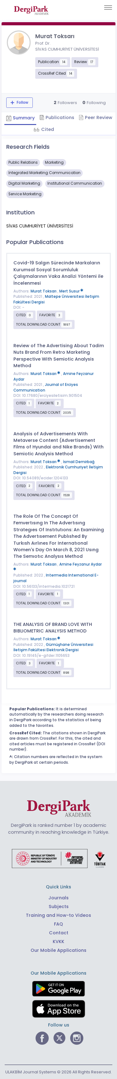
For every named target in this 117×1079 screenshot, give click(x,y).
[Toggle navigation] (108, 7)
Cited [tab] (47, 129)
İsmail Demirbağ (79, 461)
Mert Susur (71, 291)
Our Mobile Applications (58, 950)
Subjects (59, 906)
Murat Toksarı (44, 291)
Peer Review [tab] (95, 117)
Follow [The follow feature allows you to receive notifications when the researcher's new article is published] (22, 102)
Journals (58, 898)
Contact (58, 933)
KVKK (58, 941)
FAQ (58, 924)
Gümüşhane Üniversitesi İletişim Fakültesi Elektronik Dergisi (53, 647)
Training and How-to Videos (58, 915)
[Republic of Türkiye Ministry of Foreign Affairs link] (58, 858)
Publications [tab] (56, 117)
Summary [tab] (20, 118)
